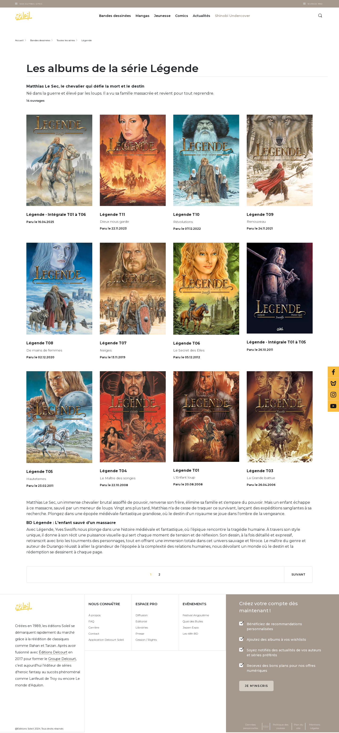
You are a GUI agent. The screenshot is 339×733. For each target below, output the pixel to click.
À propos (95, 615)
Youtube (333, 406)
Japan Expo (191, 628)
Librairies (142, 628)
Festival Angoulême (196, 615)
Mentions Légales (314, 727)
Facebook (333, 372)
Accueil (19, 40)
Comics (181, 16)
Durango (55, 547)
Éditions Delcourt (53, 653)
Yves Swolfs (66, 530)
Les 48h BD (190, 634)
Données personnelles (250, 727)
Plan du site (298, 727)
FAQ (91, 622)
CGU (266, 726)
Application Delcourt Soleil (106, 640)
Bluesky (333, 383)
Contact (94, 634)
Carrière (94, 628)
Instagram (333, 394)
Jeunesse (162, 16)
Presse (140, 634)
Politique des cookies (280, 727)
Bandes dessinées (115, 16)
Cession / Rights (146, 640)
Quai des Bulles (193, 622)
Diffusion (142, 615)
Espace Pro (315, 4)
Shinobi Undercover (232, 16)
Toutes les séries (66, 40)
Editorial (141, 622)
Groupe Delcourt (62, 659)
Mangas (142, 16)
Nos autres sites (31, 4)
